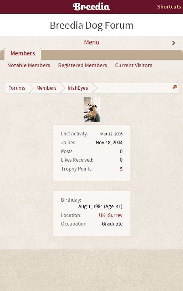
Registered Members (82, 65)
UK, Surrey (110, 215)
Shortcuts (169, 7)
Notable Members (28, 65)
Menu (91, 42)
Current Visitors (133, 65)
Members (23, 54)
